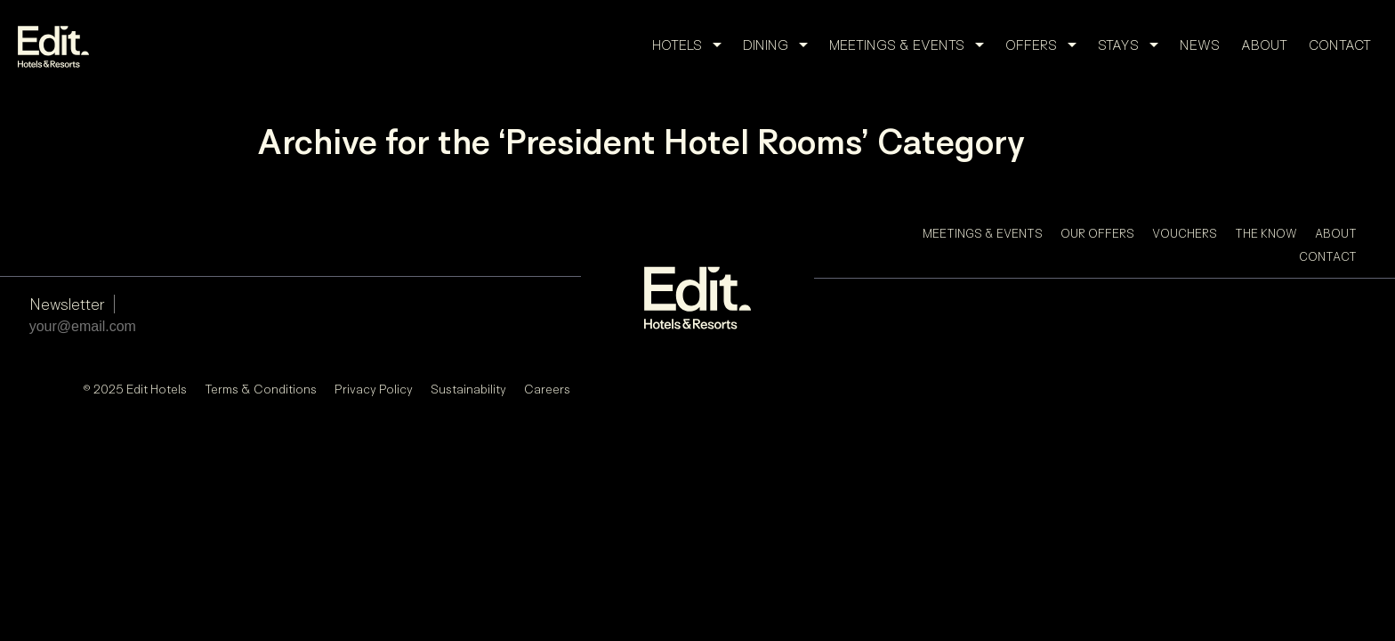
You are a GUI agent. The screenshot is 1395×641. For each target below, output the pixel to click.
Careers (547, 388)
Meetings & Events (912, 45)
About (1264, 45)
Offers (1046, 45)
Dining (780, 45)
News (1200, 45)
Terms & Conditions (261, 388)
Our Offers (1097, 233)
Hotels (692, 45)
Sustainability (468, 388)
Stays (1133, 45)
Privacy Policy (374, 388)
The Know (1266, 233)
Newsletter (67, 304)
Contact (1340, 45)
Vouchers (1184, 233)
